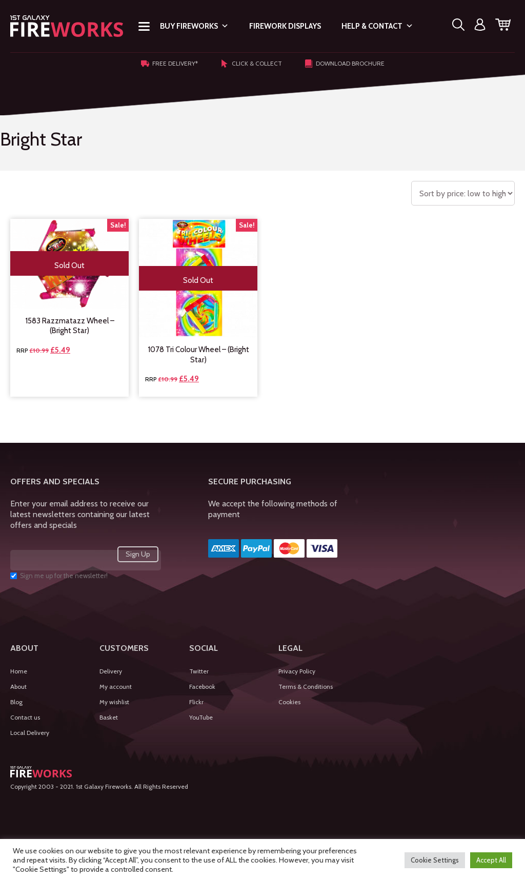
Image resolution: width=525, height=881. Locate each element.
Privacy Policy (296, 671)
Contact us (25, 717)
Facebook (202, 686)
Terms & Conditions (305, 686)
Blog (16, 702)
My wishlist (114, 702)
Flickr (196, 702)
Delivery (110, 671)
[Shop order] (463, 193)
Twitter (199, 671)
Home (18, 671)
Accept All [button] (491, 860)
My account (115, 686)
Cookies (289, 702)
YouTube (201, 717)
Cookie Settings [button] (435, 860)
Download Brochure (345, 63)
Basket (108, 717)
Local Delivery (29, 732)
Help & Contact (377, 26)
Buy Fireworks (194, 26)
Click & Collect (251, 63)
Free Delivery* (169, 63)
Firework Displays (285, 26)
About (18, 686)
